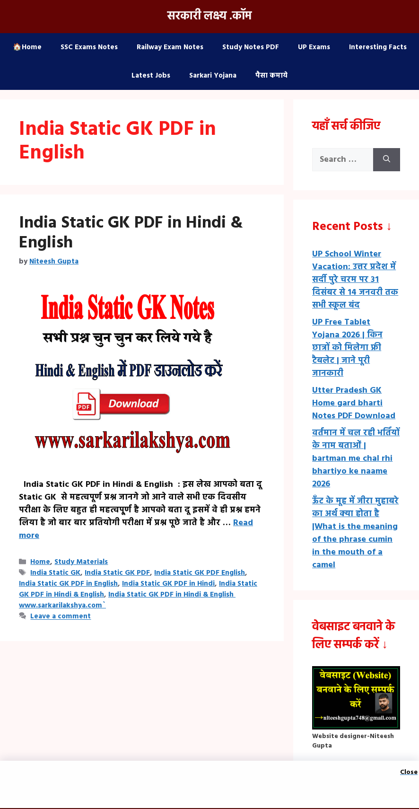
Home (40, 562)
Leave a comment (60, 617)
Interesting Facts (378, 47)
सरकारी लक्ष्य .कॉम (209, 16)
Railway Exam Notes (170, 47)
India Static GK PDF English (199, 573)
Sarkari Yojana (212, 75)
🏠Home (27, 47)
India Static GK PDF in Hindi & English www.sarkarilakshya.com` (127, 600)
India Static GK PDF (117, 573)
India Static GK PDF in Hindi (168, 583)
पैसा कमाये (271, 75)
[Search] (386, 159)
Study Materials (81, 562)
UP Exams (314, 47)
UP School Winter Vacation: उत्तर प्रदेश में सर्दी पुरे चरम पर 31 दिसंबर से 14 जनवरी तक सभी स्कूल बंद (355, 279)
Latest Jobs (150, 75)
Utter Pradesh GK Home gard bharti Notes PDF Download (353, 403)
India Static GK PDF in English (68, 583)
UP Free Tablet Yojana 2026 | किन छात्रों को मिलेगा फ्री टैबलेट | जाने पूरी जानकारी (347, 348)
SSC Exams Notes (89, 47)
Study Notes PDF (250, 47)
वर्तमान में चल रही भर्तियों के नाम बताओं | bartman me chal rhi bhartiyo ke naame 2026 (356, 458)
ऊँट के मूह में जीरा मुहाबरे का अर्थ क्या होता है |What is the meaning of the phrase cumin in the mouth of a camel (355, 533)
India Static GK (55, 573)
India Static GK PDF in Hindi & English (131, 233)
